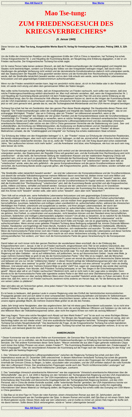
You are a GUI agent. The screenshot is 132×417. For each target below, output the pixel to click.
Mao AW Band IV (34, 3)
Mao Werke (98, 3)
